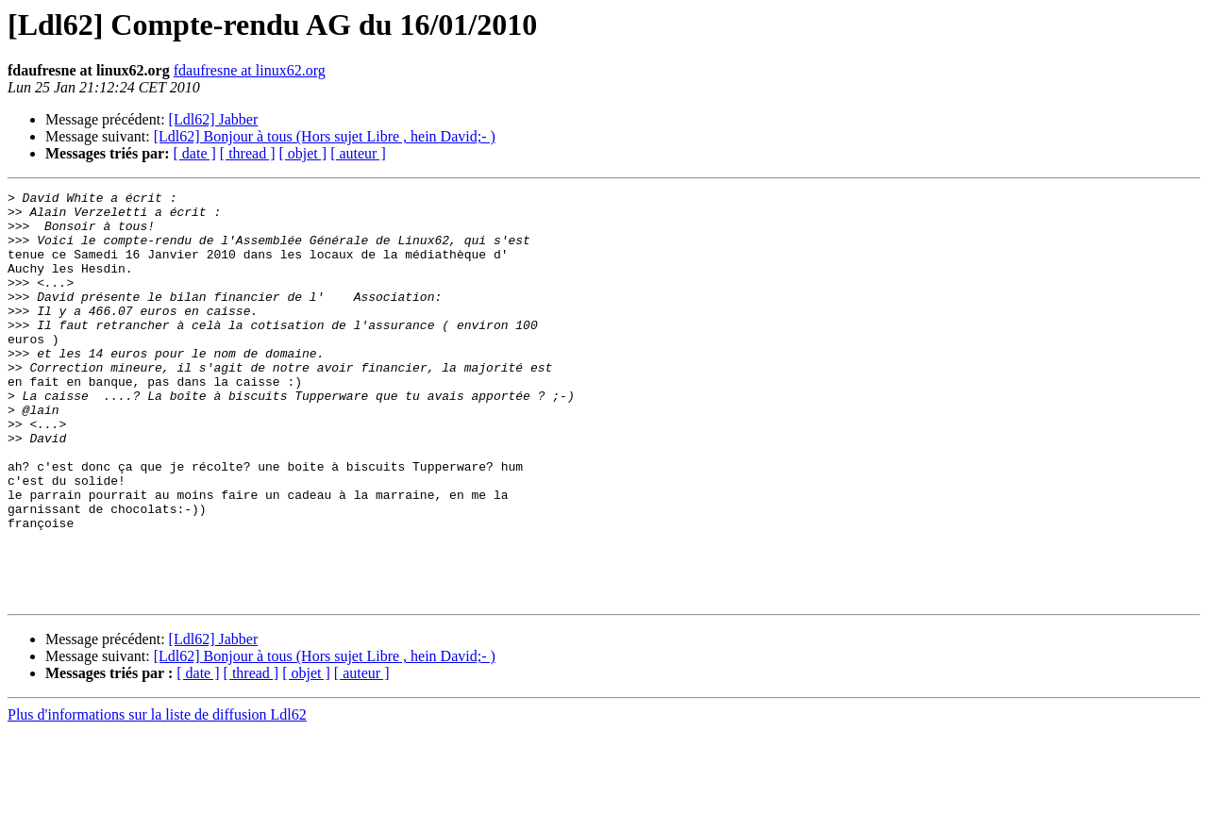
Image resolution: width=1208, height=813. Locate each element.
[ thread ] (248, 153)
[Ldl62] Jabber (214, 119)
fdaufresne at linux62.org (250, 70)
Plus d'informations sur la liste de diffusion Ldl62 (157, 796)
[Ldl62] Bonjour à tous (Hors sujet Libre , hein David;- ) (324, 136)
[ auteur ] (358, 153)
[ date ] (195, 153)
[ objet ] (302, 153)
